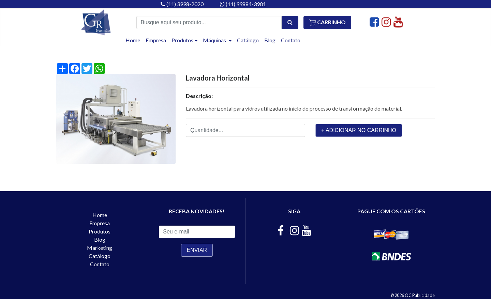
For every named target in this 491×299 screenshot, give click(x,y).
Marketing (99, 247)
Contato (290, 40)
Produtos (182, 40)
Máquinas (215, 40)
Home (132, 40)
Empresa (156, 40)
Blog (270, 40)
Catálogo (248, 40)
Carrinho (327, 22)
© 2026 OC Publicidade (412, 295)
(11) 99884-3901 (243, 4)
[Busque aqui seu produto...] (209, 22)
